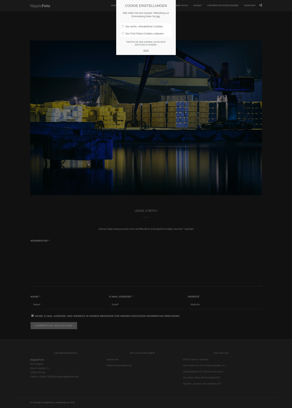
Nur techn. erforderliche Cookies (142, 24)
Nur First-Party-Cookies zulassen (143, 32)
